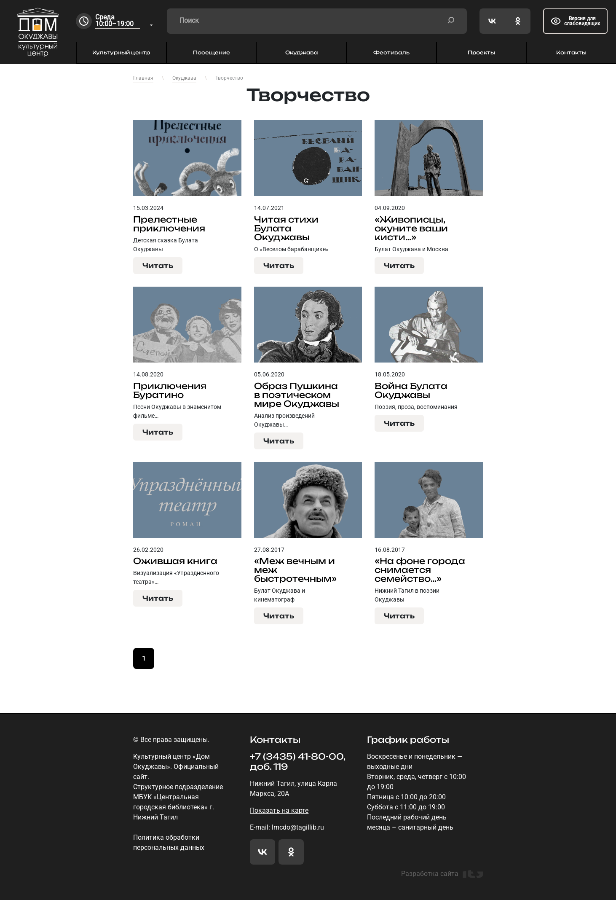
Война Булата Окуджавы (411, 390)
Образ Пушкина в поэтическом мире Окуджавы (296, 394)
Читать (157, 265)
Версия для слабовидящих (575, 21)
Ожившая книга (175, 560)
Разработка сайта (442, 874)
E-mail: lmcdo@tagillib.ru (287, 827)
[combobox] (124, 21)
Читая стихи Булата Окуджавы (286, 228)
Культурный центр (121, 52)
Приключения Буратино (169, 390)
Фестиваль (391, 52)
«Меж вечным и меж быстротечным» (295, 569)
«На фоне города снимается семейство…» (420, 569)
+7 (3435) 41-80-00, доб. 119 (297, 762)
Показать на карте (279, 810)
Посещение (211, 52)
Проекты (481, 52)
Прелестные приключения (169, 224)
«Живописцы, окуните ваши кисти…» (411, 228)
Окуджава (301, 52)
